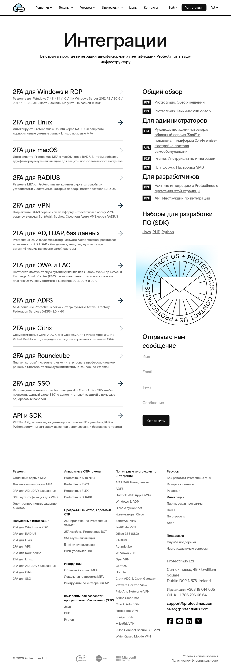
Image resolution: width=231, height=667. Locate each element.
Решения (19, 471)
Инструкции (73, 564)
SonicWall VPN (126, 521)
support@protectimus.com (190, 603)
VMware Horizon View (131, 585)
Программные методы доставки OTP (87, 512)
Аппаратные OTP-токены (82, 471)
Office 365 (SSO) (127, 534)
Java (147, 232)
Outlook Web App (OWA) (133, 495)
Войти (172, 7)
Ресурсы (173, 471)
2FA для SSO (22, 578)
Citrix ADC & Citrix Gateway (136, 578)
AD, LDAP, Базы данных (133, 482)
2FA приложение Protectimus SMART (85, 523)
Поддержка (175, 536)
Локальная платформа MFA (32, 484)
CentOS (121, 566)
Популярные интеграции (31, 521)
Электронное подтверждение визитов (35, 506)
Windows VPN (126, 553)
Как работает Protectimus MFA (189, 478)
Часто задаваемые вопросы (187, 548)
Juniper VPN (124, 617)
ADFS (119, 489)
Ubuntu (121, 572)
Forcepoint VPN (127, 611)
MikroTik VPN (125, 623)
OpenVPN (122, 559)
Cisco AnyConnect (129, 508)
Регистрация (194, 7)
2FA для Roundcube (27, 553)
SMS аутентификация (79, 538)
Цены (171, 510)
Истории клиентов (180, 484)
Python (168, 232)
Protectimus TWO (76, 484)
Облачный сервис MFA (29, 478)
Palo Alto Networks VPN (132, 591)
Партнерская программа (184, 503)
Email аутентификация (80, 544)
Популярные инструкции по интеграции (136, 473)
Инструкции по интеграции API (87, 583)
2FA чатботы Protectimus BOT (85, 532)
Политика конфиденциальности (194, 660)
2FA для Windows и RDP (30, 527)
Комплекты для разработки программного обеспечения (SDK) (89, 598)
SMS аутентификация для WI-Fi (35, 497)
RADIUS (121, 540)
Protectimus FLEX (76, 491)
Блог (170, 523)
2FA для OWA (23, 540)
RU (214, 7)
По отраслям (176, 516)
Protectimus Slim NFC (79, 478)
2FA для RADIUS (24, 534)
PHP (156, 232)
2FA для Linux (23, 559)
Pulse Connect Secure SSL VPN (138, 630)
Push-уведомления (78, 551)
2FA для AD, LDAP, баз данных (34, 491)
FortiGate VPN (126, 527)
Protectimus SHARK (78, 497)
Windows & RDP (127, 501)
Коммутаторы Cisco (130, 514)
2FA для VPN (22, 546)
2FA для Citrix (23, 572)
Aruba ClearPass (127, 598)
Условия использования (200, 656)
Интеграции (175, 497)
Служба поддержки (181, 542)
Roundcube (124, 546)
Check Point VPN (128, 604)
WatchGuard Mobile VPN (133, 636)
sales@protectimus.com (187, 609)
